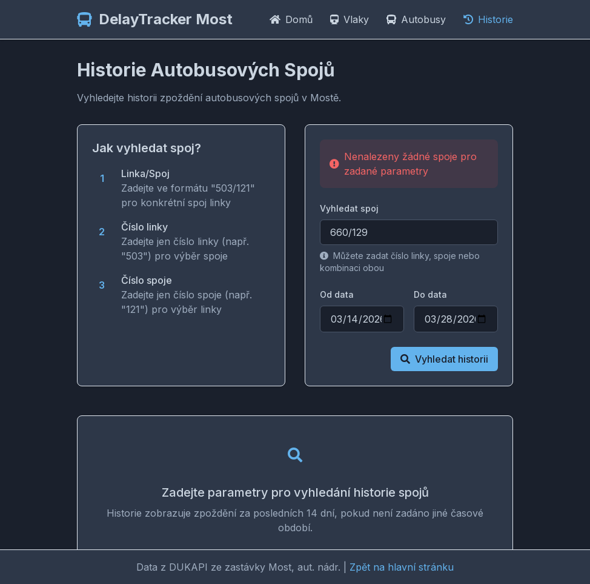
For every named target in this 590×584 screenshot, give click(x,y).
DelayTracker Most (166, 19)
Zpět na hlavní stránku (402, 567)
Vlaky (351, 19)
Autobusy (417, 19)
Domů (293, 19)
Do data (430, 294)
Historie (488, 19)
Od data (337, 294)
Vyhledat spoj (349, 208)
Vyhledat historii (444, 359)
